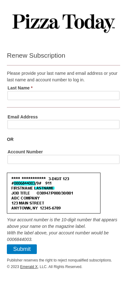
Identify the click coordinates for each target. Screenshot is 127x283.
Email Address (22, 116)
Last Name (19, 87)
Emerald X (29, 267)
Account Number (25, 151)
